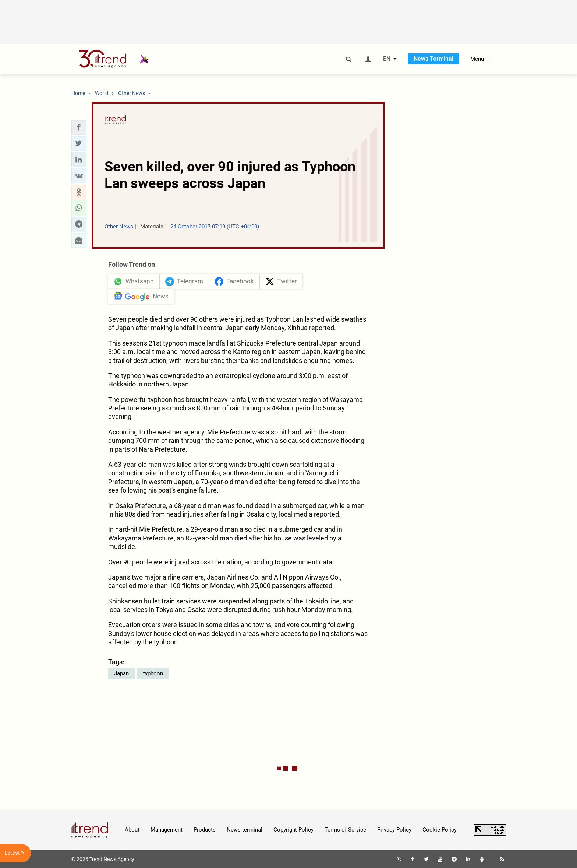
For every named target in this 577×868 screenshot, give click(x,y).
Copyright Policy (293, 829)
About (132, 829)
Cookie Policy (439, 829)
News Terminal (433, 58)
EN (386, 59)
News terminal (244, 829)
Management (167, 829)
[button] (79, 127)
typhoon (153, 673)
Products (205, 829)
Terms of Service (345, 829)
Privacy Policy (394, 829)
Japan (121, 673)
